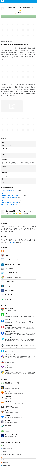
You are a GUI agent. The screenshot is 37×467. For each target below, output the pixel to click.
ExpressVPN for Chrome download (9, 200)
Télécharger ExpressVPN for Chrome (10, 204)
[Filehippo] (5, 1)
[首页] (1, 5)
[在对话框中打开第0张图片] (12, 106)
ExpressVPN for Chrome (19, 8)
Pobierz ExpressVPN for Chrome (9, 197)
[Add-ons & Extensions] (17, 5)
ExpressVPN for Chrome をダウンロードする (12, 195)
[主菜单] (35, 1)
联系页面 (11, 242)
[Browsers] (10, 5)
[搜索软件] (32, 1)
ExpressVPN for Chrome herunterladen (10, 193)
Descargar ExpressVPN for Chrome (10, 190)
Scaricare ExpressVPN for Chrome (9, 202)
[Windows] (5, 5)
